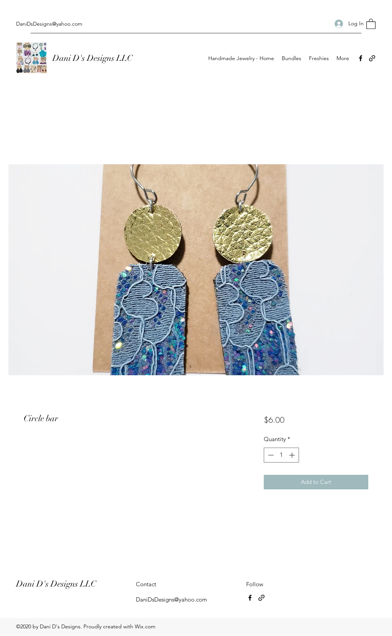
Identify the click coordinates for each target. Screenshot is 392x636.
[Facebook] (360, 58)
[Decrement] (270, 455)
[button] (371, 23)
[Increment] (292, 455)
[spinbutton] (281, 455)
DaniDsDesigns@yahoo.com (49, 23)
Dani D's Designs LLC (93, 58)
